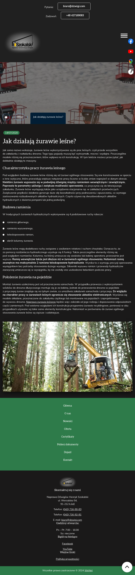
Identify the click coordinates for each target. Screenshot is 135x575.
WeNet (89, 570)
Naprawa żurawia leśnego (41, 302)
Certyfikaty (67, 437)
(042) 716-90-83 (72, 509)
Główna (67, 406)
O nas (68, 413)
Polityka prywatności (67, 559)
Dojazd (67, 452)
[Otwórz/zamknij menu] (124, 35)
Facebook (67, 544)
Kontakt (67, 460)
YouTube (67, 549)
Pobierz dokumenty (67, 444)
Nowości (67, 421)
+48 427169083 (75, 15)
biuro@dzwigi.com (74, 6)
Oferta (67, 429)
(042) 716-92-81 (72, 514)
